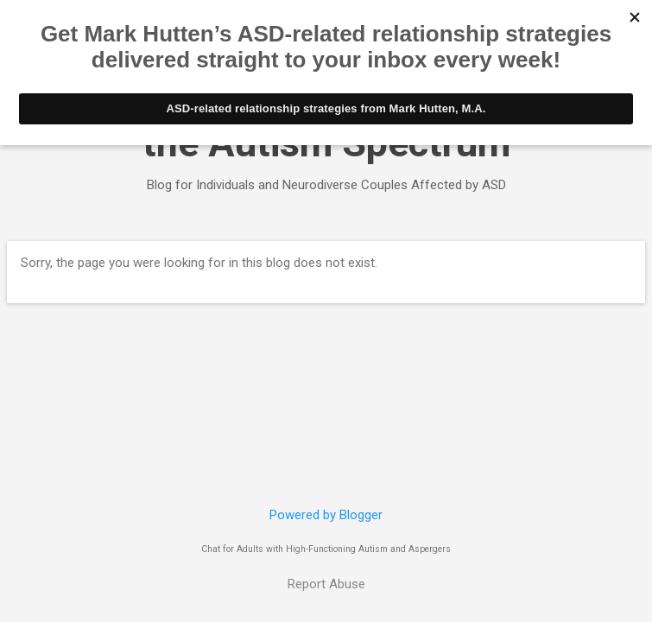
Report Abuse (326, 584)
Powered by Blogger (326, 515)
